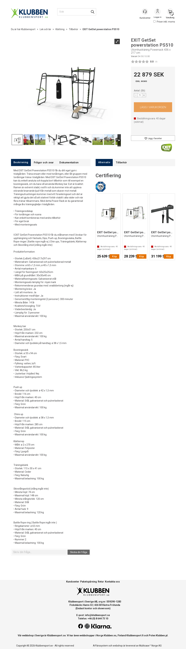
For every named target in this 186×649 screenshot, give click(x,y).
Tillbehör (73, 29)
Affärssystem (100, 645)
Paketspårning (88, 581)
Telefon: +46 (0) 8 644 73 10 (93, 618)
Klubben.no (110, 635)
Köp (153, 107)
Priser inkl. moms (164, 21)
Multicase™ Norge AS (150, 645)
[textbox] (39, 552)
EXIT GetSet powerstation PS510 (101, 29)
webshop (118, 645)
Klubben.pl (162, 635)
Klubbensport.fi (135, 635)
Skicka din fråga (78, 552)
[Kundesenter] (145, 11)
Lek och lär (45, 29)
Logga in (157, 12)
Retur (101, 581)
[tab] (21, 162)
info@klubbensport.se (97, 615)
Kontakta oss (112, 581)
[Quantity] (140, 95)
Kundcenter (72, 581)
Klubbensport (28, 29)
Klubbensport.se (56, 635)
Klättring (60, 29)
